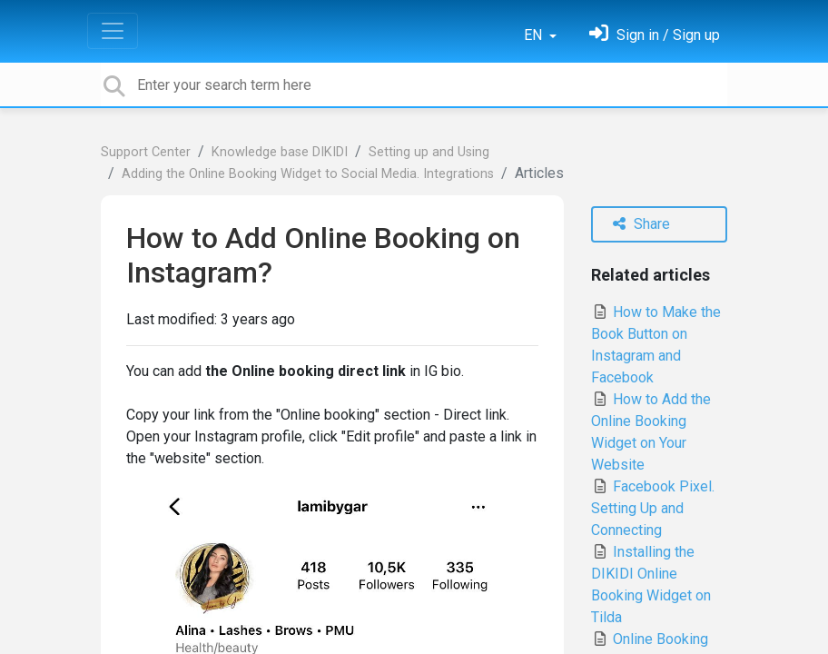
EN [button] (535, 35)
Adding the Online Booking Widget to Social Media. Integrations (308, 174)
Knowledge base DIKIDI (280, 152)
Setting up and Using (429, 152)
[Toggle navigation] (112, 31)
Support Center (146, 152)
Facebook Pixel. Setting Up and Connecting (653, 508)
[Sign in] (654, 35)
